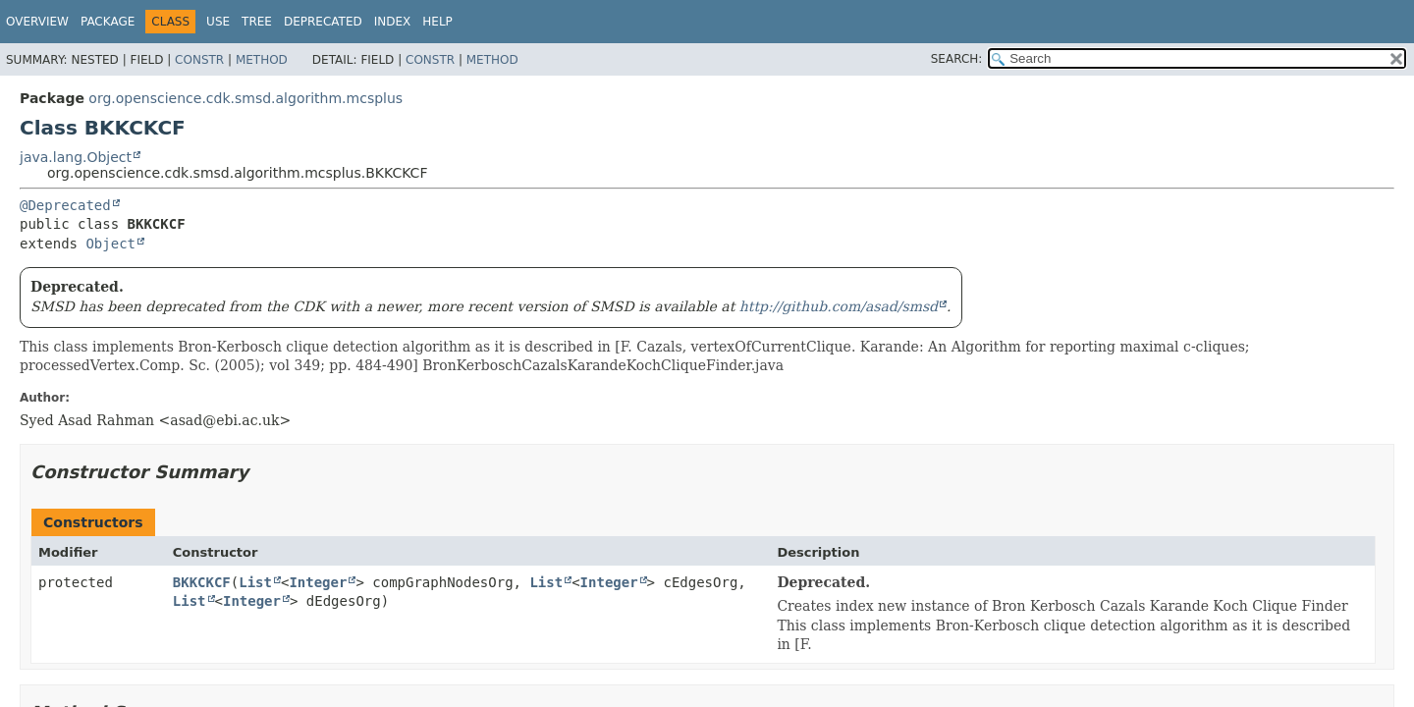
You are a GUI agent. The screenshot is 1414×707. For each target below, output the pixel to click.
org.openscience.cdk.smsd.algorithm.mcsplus (245, 98)
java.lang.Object (76, 157)
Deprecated (323, 21)
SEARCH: (957, 59)
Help (437, 21)
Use (218, 21)
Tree (257, 21)
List (255, 582)
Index (392, 21)
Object (110, 243)
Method (262, 60)
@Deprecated (65, 205)
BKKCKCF (202, 582)
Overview (37, 21)
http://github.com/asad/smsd (838, 306)
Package (108, 21)
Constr (199, 60)
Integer (318, 582)
